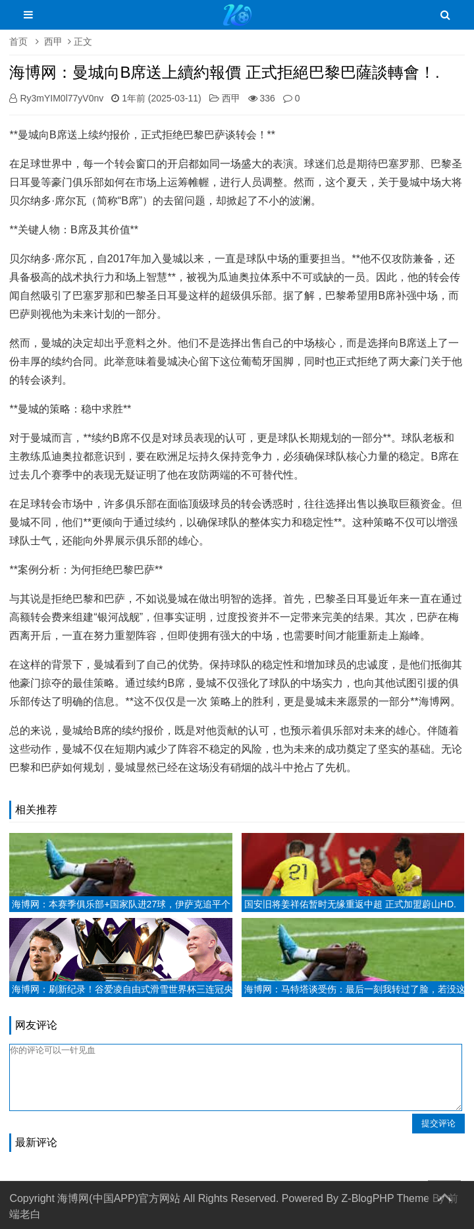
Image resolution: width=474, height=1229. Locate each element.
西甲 (53, 41)
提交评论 (438, 1123)
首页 (18, 41)
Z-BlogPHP (368, 1198)
